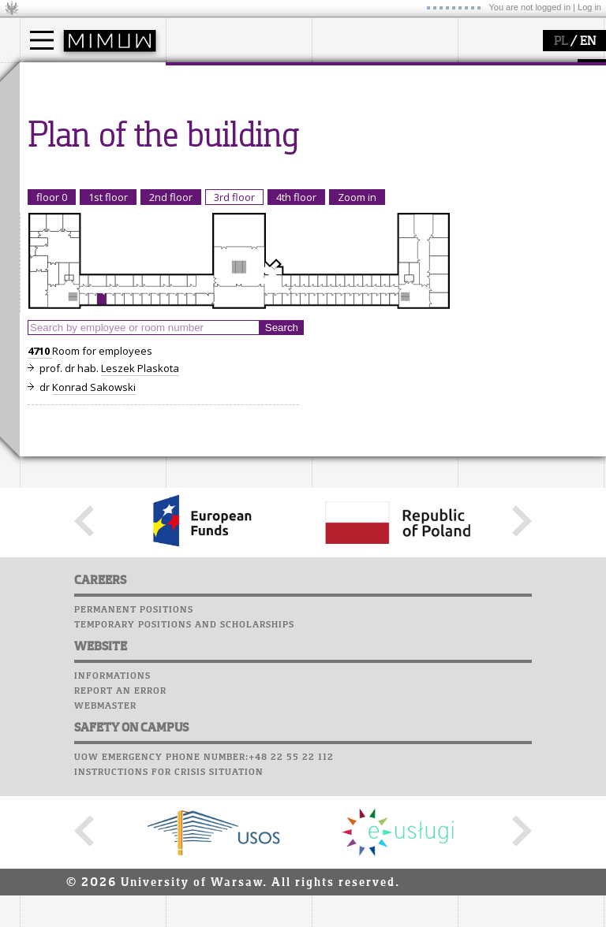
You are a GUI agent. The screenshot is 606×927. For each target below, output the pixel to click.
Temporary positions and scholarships (184, 770)
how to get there (224, 109)
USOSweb (484, 71)
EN (588, 41)
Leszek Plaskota (140, 514)
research (352, 77)
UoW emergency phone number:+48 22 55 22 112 (204, 902)
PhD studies (68, 137)
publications (360, 137)
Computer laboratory (521, 101)
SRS (526, 71)
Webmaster (105, 851)
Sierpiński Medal (371, 165)
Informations (112, 821)
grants (346, 151)
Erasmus (60, 151)
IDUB (342, 180)
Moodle (481, 86)
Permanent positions (133, 755)
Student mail (497, 116)
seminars (353, 123)
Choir (475, 161)
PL (560, 41)
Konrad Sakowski (94, 533)
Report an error (120, 836)
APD (554, 71)
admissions (67, 165)
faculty (200, 77)
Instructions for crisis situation (169, 917)
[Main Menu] (42, 40)
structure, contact (226, 123)
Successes (487, 176)
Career (479, 146)
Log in (589, 7)
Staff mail (489, 131)
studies (55, 77)
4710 (40, 497)
